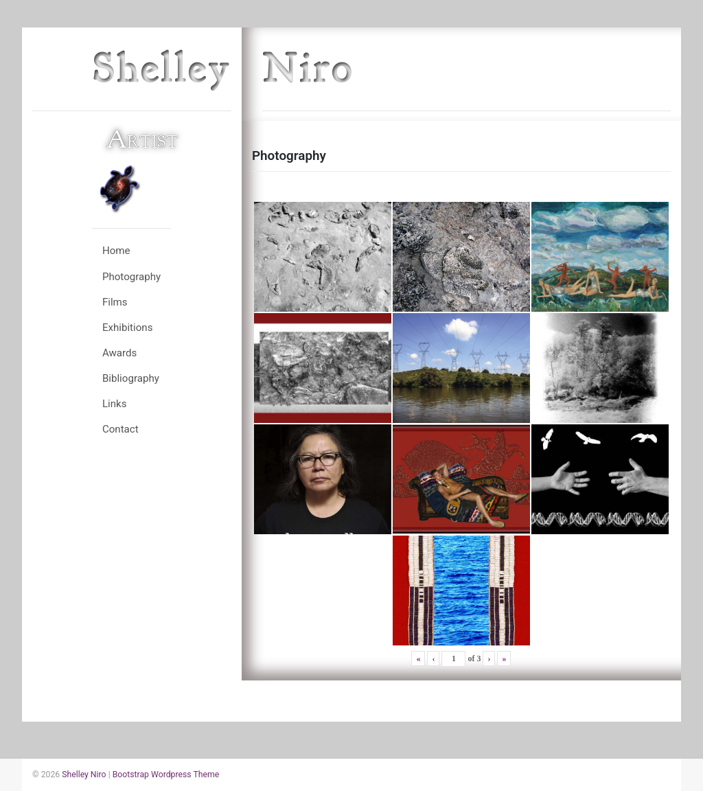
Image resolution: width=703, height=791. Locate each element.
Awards (119, 353)
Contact (120, 429)
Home (116, 250)
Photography (131, 277)
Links (114, 404)
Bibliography (130, 378)
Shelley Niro (84, 774)
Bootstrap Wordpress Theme (166, 774)
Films (115, 302)
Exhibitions (127, 327)
